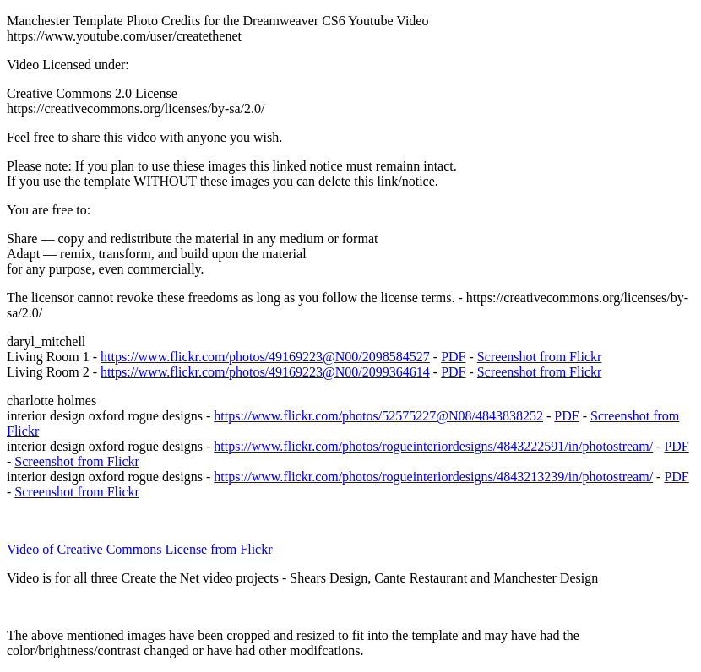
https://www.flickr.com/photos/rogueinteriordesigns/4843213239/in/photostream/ (433, 476)
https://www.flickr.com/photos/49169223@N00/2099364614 (265, 372)
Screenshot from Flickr (539, 357)
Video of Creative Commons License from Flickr (140, 549)
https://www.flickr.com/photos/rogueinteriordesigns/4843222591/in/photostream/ (433, 446)
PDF (453, 357)
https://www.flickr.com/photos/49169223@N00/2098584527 (265, 357)
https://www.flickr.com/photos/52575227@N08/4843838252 (378, 416)
